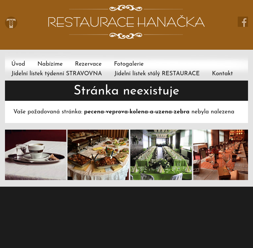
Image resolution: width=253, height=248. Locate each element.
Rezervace (88, 64)
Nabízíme (50, 64)
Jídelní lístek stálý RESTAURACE (157, 74)
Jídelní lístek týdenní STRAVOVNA (56, 74)
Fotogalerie (129, 64)
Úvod (18, 64)
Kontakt (222, 74)
